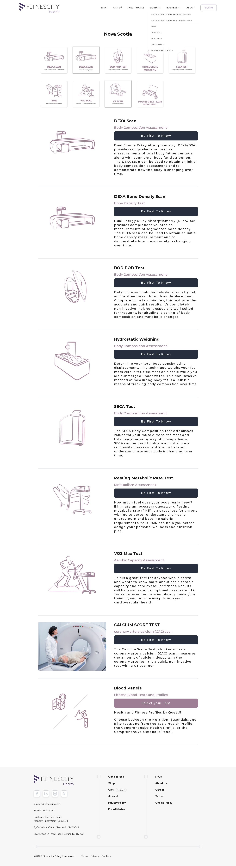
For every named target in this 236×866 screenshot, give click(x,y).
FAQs (158, 776)
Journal (113, 796)
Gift (117, 789)
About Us (161, 783)
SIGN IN (209, 7)
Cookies (106, 856)
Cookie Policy (163, 802)
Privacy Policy (117, 802)
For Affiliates (116, 809)
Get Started (116, 776)
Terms (159, 796)
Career (159, 789)
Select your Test (156, 703)
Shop (111, 783)
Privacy (95, 856)
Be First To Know (156, 136)
